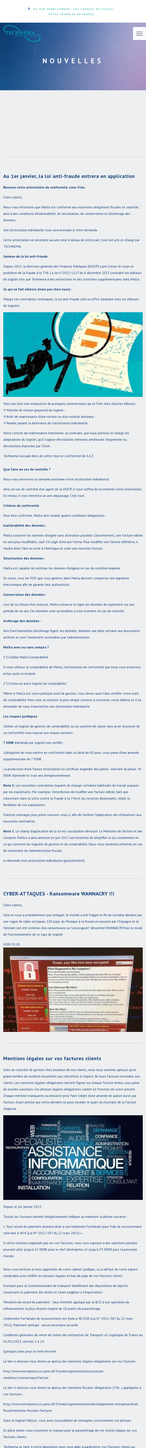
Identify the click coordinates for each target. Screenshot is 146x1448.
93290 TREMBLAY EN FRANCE (71, 14)
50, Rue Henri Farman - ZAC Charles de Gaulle (73, 9)
